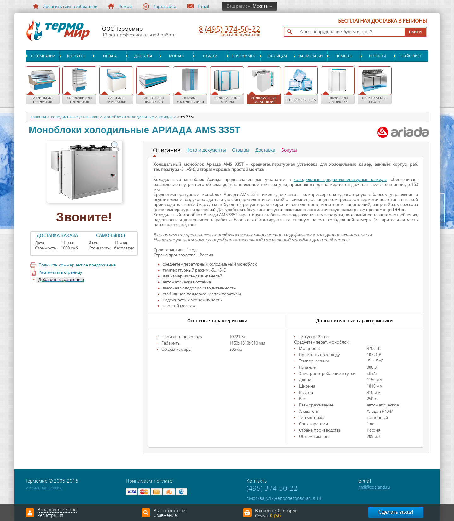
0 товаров (287, 510)
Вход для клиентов (57, 510)
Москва (260, 6)
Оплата (110, 56)
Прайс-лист (411, 56)
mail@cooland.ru (374, 487)
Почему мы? (243, 56)
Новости (377, 56)
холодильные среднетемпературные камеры (340, 179)
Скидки (210, 56)
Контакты (76, 56)
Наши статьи (311, 56)
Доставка (143, 56)
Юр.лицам (277, 56)
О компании (43, 56)
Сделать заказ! (395, 512)
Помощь (343, 56)
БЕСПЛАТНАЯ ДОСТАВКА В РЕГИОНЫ (382, 21)
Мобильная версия (43, 487)
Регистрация (50, 515)
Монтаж (176, 56)
